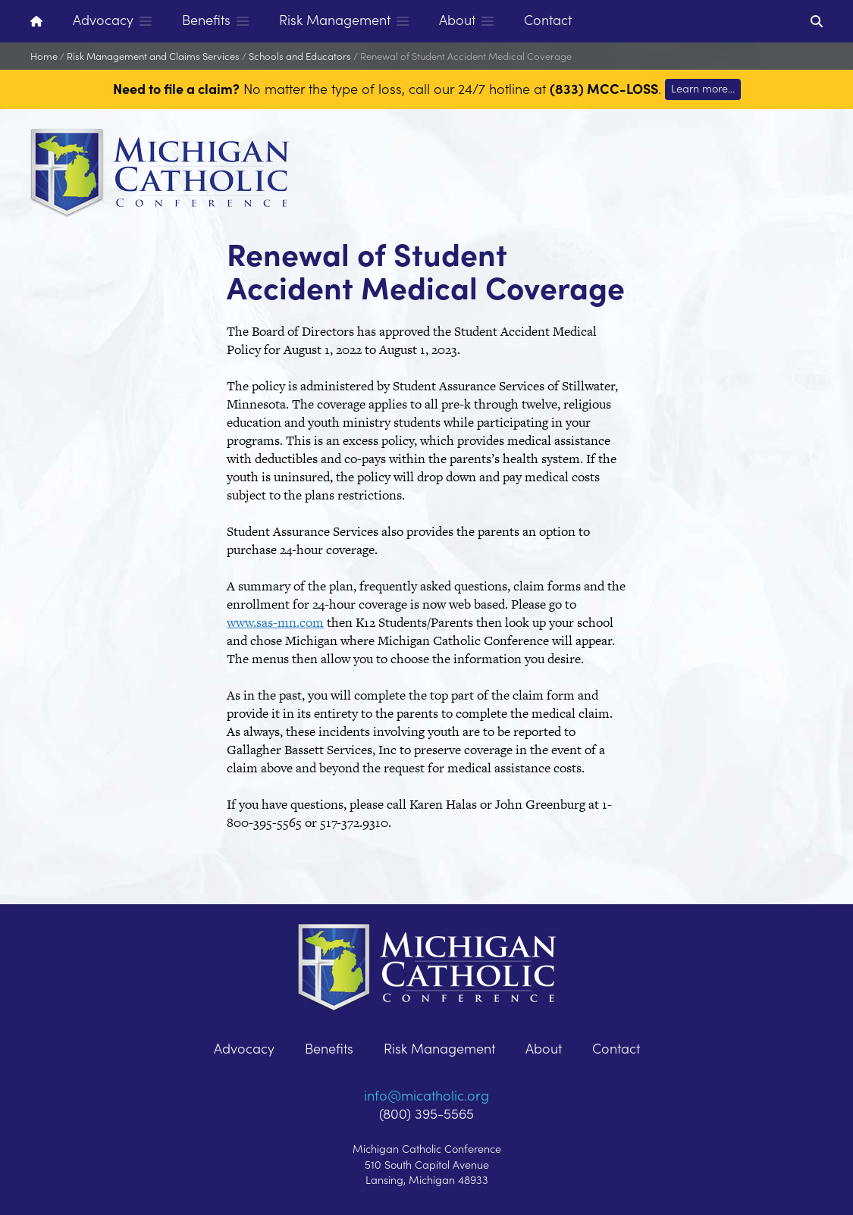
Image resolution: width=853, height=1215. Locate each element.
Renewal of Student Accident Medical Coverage (466, 56)
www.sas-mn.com (275, 622)
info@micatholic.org (426, 1094)
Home (44, 56)
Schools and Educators (300, 56)
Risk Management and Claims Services (153, 56)
